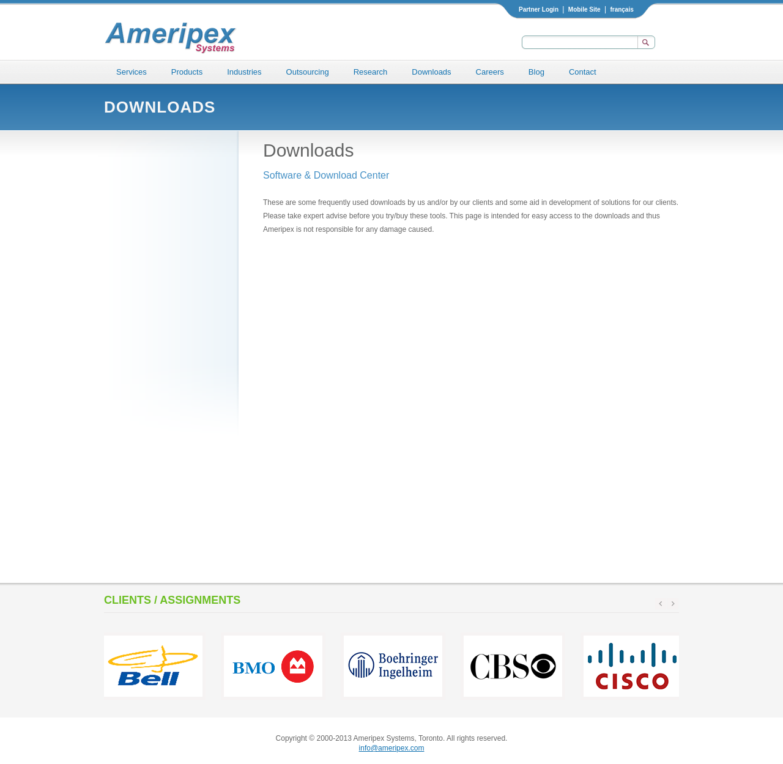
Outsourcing (307, 71)
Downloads (431, 71)
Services (131, 71)
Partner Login (538, 9)
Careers (490, 71)
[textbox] (578, 42)
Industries (244, 71)
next (673, 604)
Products (186, 71)
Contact (582, 71)
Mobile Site (584, 9)
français (621, 9)
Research (371, 71)
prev (661, 604)
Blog (536, 71)
